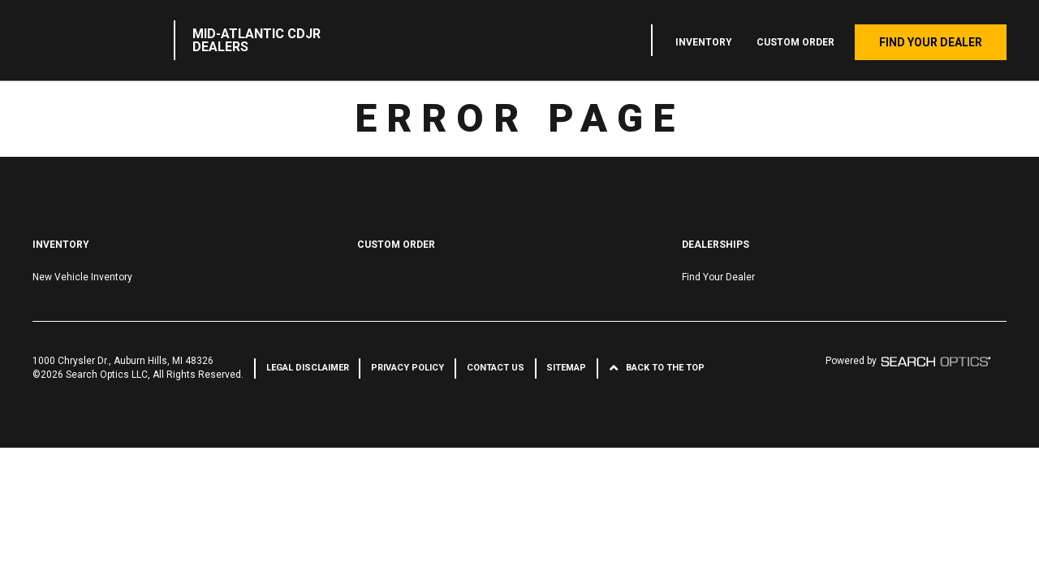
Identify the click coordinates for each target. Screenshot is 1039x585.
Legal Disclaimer (307, 367)
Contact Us (495, 367)
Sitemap (566, 367)
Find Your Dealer (930, 42)
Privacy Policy (407, 367)
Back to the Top (665, 367)
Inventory (703, 42)
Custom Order (795, 42)
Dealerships (715, 244)
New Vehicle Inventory (82, 277)
